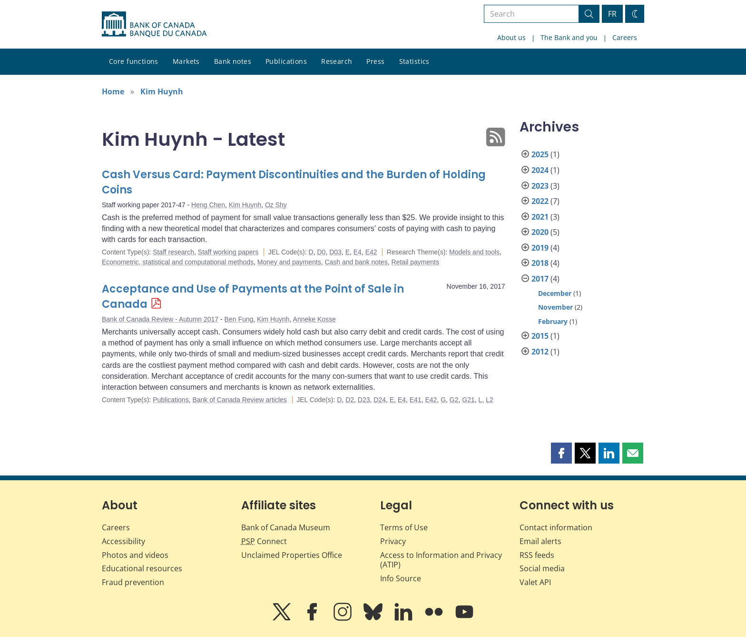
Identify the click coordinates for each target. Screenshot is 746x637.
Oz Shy (276, 205)
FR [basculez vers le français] (612, 14)
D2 (349, 400)
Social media (542, 568)
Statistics (414, 61)
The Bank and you (569, 37)
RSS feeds (537, 555)
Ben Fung (239, 319)
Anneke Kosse (314, 319)
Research (336, 61)
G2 (454, 400)
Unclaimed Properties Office (291, 555)
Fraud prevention (133, 582)
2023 (540, 186)
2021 (540, 217)
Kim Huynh (161, 91)
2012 (540, 351)
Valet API (535, 582)
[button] (561, 453)
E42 (371, 252)
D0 (321, 252)
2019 (540, 248)
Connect (264, 541)
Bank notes (232, 61)
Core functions (133, 61)
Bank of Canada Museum (285, 527)
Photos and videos (135, 555)
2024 (540, 170)
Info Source (400, 578)
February (553, 321)
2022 (540, 201)
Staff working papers (228, 252)
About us (511, 37)
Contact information (556, 527)
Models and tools (474, 252)
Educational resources (142, 568)
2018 (540, 263)
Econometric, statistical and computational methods (178, 262)
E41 (416, 400)
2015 (540, 336)
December (554, 293)
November (555, 307)
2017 (540, 278)
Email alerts (540, 541)
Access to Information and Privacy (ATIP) (441, 560)
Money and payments (289, 262)
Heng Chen (208, 205)
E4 (357, 252)
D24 (379, 400)
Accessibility (123, 541)
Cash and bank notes (355, 262)
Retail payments (415, 262)
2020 (540, 232)
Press (375, 61)
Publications (286, 61)
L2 (489, 400)
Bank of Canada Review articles (239, 400)
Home (113, 91)
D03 (335, 252)
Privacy (393, 541)
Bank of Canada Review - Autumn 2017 (160, 319)
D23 (364, 400)
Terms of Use (404, 527)
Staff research (173, 252)
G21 (468, 400)
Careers (624, 37)
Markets (186, 61)
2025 (540, 154)
